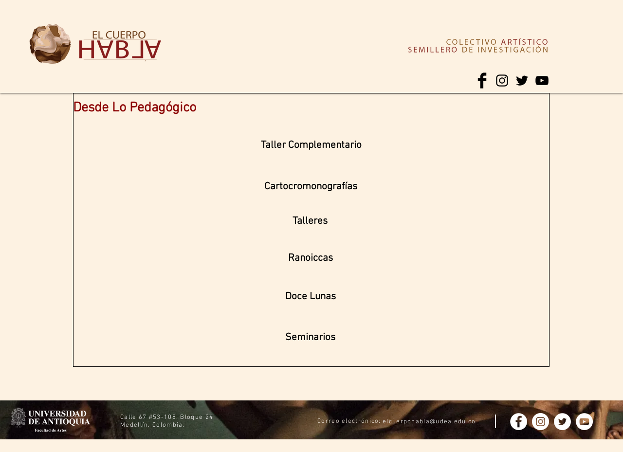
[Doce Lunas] (310, 297)
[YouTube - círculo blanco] (584, 421)
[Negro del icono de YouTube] (542, 80)
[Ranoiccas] (310, 258)
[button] (310, 337)
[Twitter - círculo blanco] (562, 421)
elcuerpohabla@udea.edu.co (429, 422)
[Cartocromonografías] (311, 187)
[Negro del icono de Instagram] (502, 80)
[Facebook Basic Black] (482, 80)
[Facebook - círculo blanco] (518, 421)
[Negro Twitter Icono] (522, 80)
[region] (50, 44)
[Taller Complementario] (311, 145)
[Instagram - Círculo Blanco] (540, 421)
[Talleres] (310, 221)
